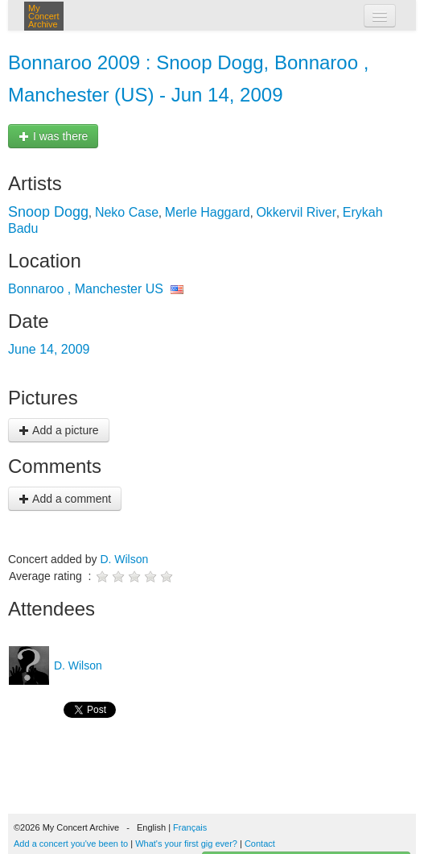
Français (190, 827)
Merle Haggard (207, 212)
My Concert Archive (44, 16)
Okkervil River (296, 212)
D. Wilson (124, 559)
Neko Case (126, 212)
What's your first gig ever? (186, 843)
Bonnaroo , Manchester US (85, 289)
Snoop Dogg (48, 212)
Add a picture (59, 430)
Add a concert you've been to (71, 843)
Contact (260, 843)
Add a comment (65, 498)
